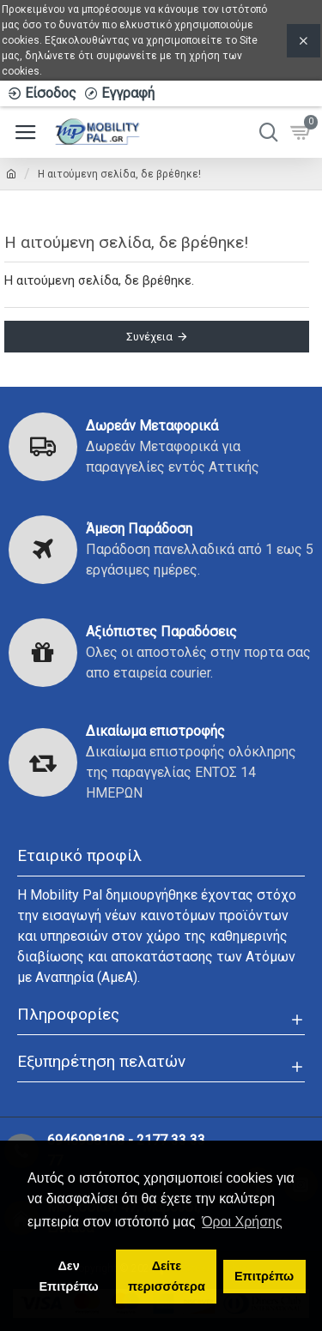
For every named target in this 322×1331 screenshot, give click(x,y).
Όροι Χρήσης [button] (242, 1221)
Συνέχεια (149, 336)
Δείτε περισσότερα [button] (166, 1276)
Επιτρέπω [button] (264, 1276)
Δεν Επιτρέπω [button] (69, 1276)
